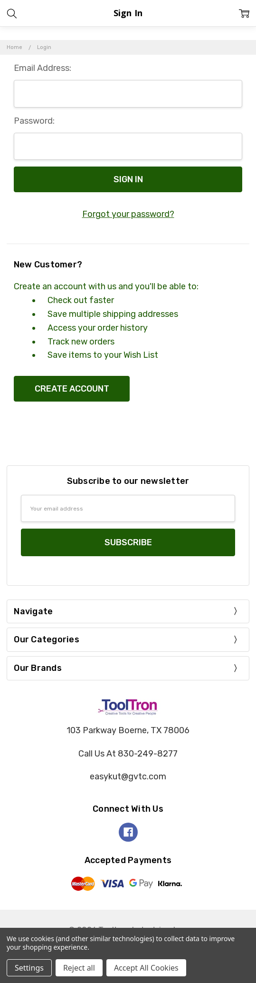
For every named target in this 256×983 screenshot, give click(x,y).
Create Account (72, 388)
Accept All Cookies (146, 968)
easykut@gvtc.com (128, 776)
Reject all (79, 968)
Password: (34, 121)
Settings (29, 968)
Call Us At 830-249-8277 (128, 753)
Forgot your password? (128, 214)
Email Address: (42, 68)
